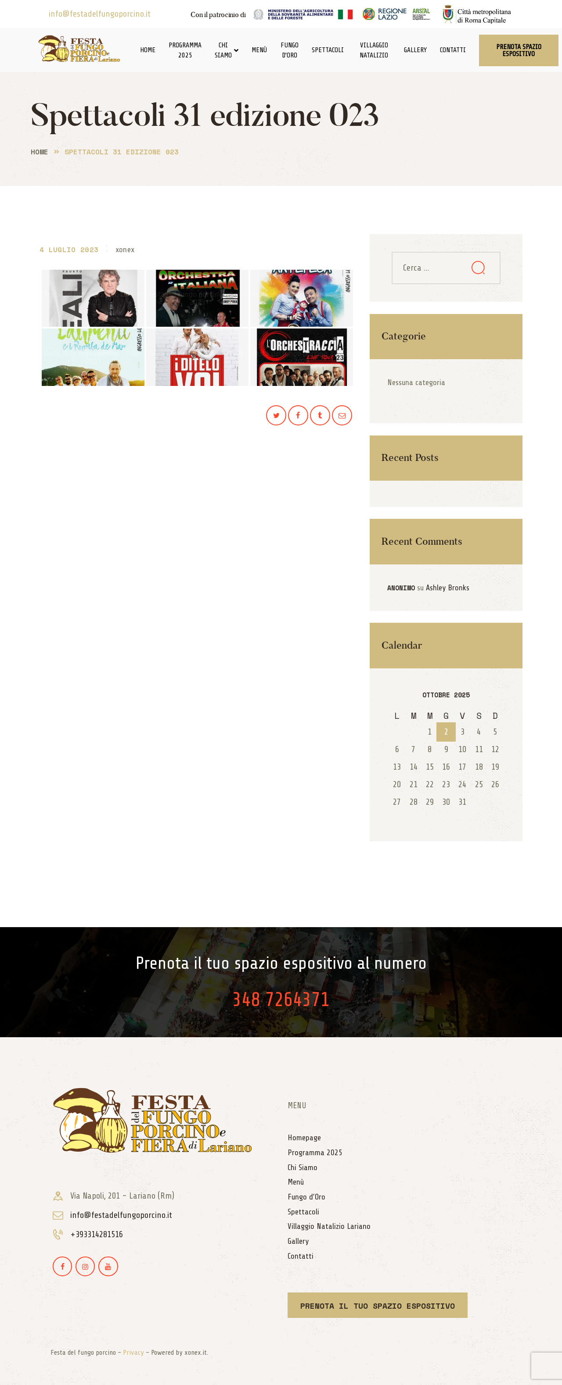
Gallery (415, 50)
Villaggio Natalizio (374, 50)
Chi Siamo (226, 50)
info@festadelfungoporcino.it (100, 14)
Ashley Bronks (447, 587)
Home (147, 50)
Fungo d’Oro (290, 50)
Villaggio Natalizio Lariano (329, 1226)
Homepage (304, 1137)
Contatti (453, 50)
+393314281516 (96, 1234)
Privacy (133, 1352)
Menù (259, 50)
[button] (518, 50)
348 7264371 (281, 1000)
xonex (125, 249)
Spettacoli (328, 50)
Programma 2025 (185, 50)
